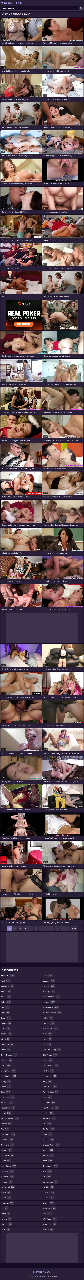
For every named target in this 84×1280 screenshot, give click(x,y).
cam (5, 1028)
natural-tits (50, 1028)
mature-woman (52, 1012)
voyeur (48, 1203)
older (48, 1060)
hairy (6, 1160)
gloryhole (7, 1155)
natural (49, 1023)
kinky (5, 1213)
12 (68, 928)
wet (47, 1213)
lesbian (49, 981)
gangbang (8, 1134)
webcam (49, 1208)
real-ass (49, 1102)
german (7, 1139)
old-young (50, 1055)
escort (6, 1086)
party (47, 1081)
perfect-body (50, 1092)
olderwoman (51, 1065)
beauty (6, 1023)
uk (47, 1176)
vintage (48, 1197)
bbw (5, 1012)
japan (6, 1197)
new (47, 1034)
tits (47, 1171)
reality (48, 1113)
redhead (49, 1118)
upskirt (48, 1187)
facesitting (8, 1108)
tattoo (48, 1155)
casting (6, 1034)
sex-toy (49, 1129)
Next (74, 928)
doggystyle (8, 1071)
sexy (47, 1134)
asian (6, 997)
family (6, 1123)
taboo (48, 1150)
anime (6, 991)
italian (6, 1192)
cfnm (5, 1039)
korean (6, 1224)
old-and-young (52, 1049)
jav (4, 1208)
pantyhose (50, 1076)
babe (6, 1002)
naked (48, 1018)
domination (8, 1076)
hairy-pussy (8, 1166)
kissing (6, 1219)
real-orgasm (51, 1108)
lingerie (49, 986)
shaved (49, 1139)
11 (62, 928)
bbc (5, 1007)
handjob (7, 1171)
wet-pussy (50, 1219)
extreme (7, 1102)
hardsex (6, 1182)
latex (5, 1229)
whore (48, 1229)
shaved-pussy (51, 1145)
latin (48, 975)
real (47, 1097)
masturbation (51, 997)
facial (6, 1113)
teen (47, 1160)
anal (5, 981)
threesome (50, 1166)
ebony (6, 1081)
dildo (6, 1065)
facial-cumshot (10, 1118)
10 (57, 928)
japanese (7, 1203)
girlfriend (7, 1145)
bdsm (6, 1018)
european (8, 1097)
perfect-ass (50, 1086)
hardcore (7, 1176)
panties (48, 1071)
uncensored (50, 1182)
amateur (8, 975)
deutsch (6, 1060)
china (5, 1049)
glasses (6, 1150)
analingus (7, 986)
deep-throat (9, 1055)
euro (5, 1092)
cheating (7, 1044)
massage (49, 991)
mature (49, 1002)
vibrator (48, 1192)
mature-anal (51, 1007)
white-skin (50, 1224)
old (47, 1044)
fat (5, 1129)
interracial (8, 1187)
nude (47, 1039)
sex (47, 1123)
